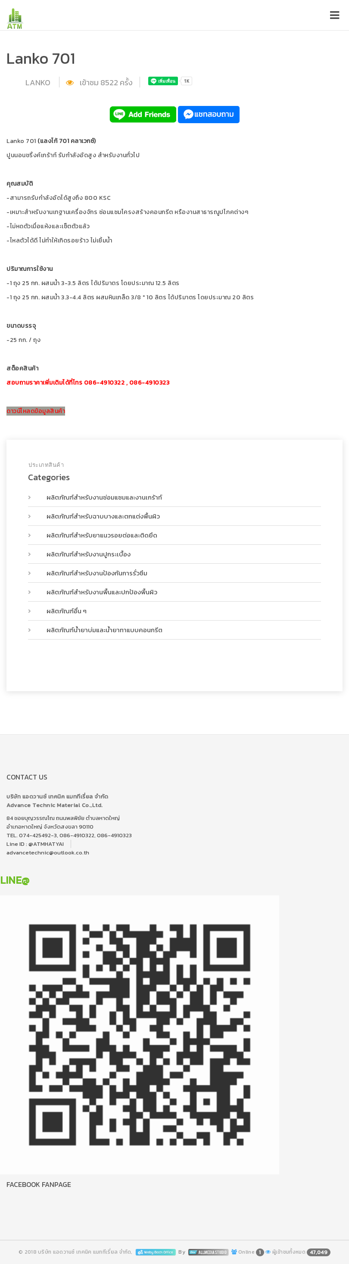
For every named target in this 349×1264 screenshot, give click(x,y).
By (204, 1252)
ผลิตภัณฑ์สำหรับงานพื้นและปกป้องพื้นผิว (101, 592)
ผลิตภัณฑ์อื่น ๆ (66, 611)
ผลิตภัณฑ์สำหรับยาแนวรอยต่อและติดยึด (101, 535)
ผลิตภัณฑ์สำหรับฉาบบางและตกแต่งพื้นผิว (102, 516)
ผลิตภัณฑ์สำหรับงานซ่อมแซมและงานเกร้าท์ (103, 497)
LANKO (38, 82)
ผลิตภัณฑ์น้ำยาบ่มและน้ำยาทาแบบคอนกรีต (103, 630)
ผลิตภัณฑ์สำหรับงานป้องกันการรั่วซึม (96, 573)
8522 (109, 82)
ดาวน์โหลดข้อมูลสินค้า (35, 411)
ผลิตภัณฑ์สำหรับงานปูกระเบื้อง (88, 554)
